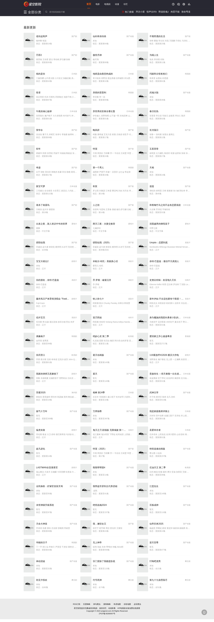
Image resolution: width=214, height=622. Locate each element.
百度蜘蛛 (86, 604)
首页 (88, 4)
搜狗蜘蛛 (107, 604)
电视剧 (107, 4)
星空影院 (33, 4)
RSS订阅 (76, 604)
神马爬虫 (96, 604)
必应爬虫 (137, 604)
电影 (98, 4)
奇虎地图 (117, 604)
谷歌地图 (127, 604)
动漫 (117, 4)
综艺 (126, 4)
